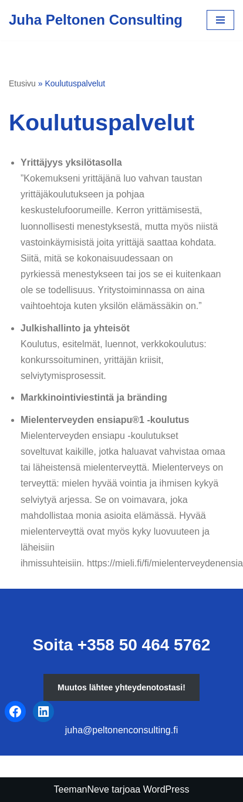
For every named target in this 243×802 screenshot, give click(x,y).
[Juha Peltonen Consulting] (96, 20)
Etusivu (22, 83)
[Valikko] (220, 20)
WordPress (166, 789)
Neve (98, 789)
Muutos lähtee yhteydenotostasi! (121, 687)
